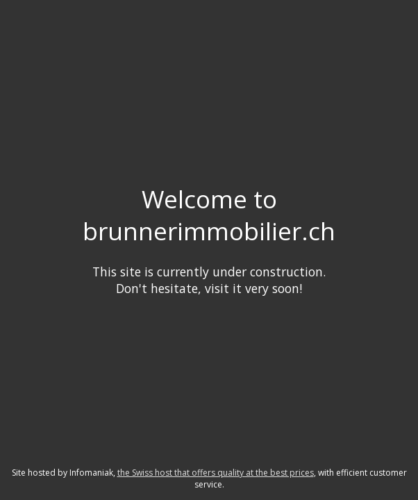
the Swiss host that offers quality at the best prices (215, 472)
